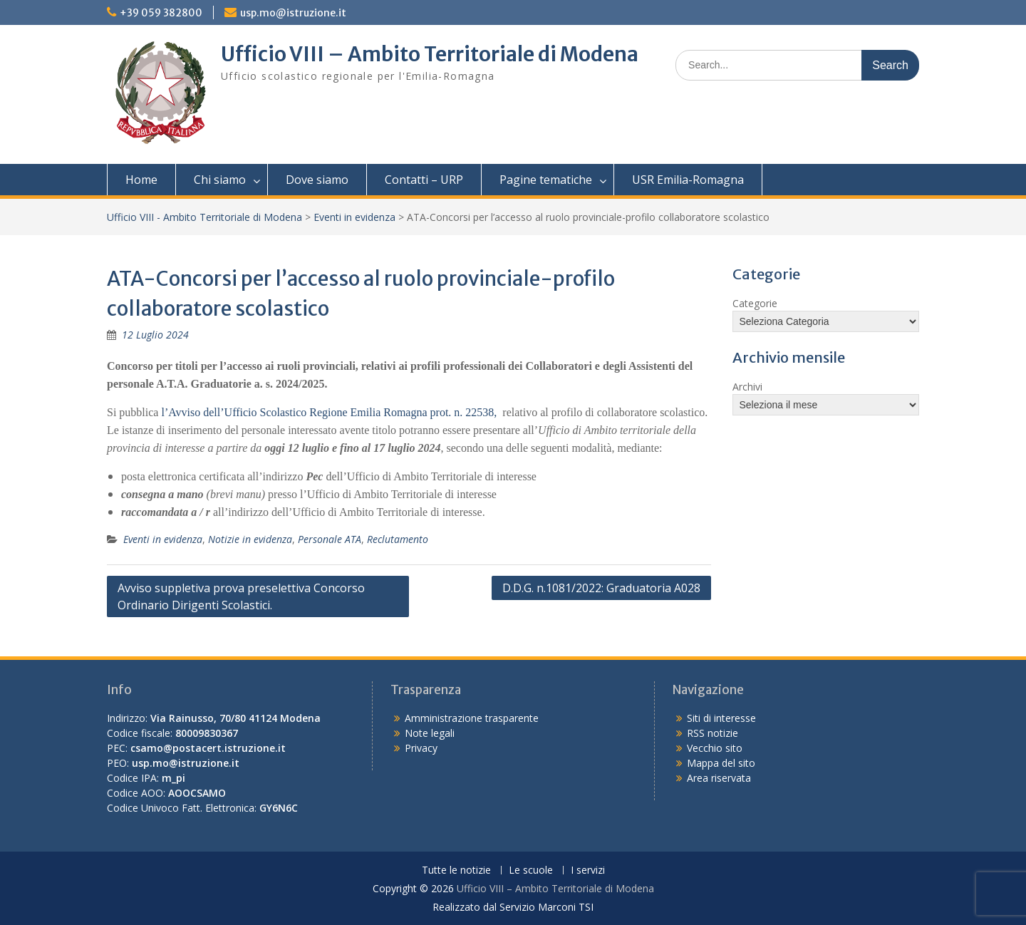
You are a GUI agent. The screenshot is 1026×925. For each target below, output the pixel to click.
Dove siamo (317, 179)
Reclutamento (397, 539)
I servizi (588, 870)
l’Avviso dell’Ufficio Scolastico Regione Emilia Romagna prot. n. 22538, (329, 412)
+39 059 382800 (161, 12)
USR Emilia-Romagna (688, 179)
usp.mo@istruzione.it (293, 12)
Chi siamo (220, 179)
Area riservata (719, 778)
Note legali (430, 733)
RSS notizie (712, 733)
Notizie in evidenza (250, 539)
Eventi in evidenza (354, 217)
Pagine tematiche (545, 179)
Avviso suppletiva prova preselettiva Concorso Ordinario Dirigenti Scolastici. (241, 596)
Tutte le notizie (456, 870)
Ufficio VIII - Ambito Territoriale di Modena (204, 217)
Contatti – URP (424, 179)
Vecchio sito (714, 748)
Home (141, 179)
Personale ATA (329, 539)
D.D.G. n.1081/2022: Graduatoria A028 (601, 588)
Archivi (747, 386)
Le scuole (531, 870)
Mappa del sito (721, 763)
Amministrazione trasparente (472, 718)
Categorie (754, 303)
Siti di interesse (721, 718)
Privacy (421, 748)
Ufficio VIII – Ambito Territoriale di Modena (429, 54)
